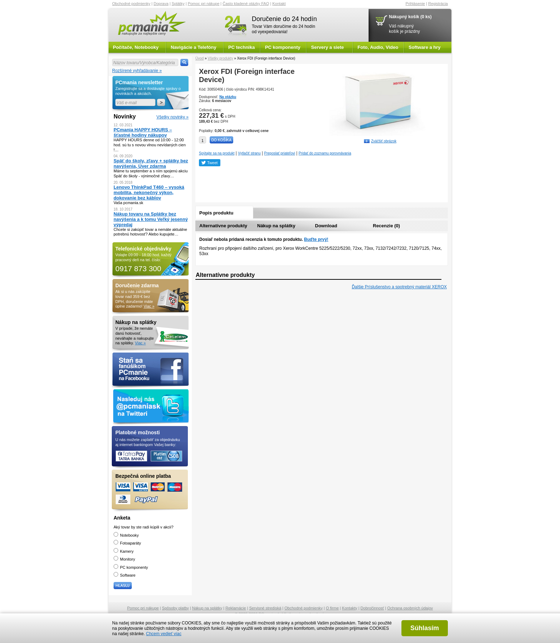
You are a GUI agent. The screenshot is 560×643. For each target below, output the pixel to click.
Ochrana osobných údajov (410, 608)
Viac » (149, 306)
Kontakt (279, 3)
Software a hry (425, 47)
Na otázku (227, 97)
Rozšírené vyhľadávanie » (137, 70)
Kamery (124, 551)
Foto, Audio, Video (378, 47)
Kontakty (350, 608)
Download (326, 225)
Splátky (178, 3)
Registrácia (438, 3)
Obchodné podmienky (131, 3)
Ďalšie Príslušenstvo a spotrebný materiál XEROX (399, 286)
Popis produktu (216, 213)
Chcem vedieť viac (163, 633)
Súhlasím (424, 628)
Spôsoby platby (175, 608)
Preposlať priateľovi (279, 153)
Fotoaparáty (127, 543)
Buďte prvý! (316, 239)
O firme (332, 608)
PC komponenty (282, 47)
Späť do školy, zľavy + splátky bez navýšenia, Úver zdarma (151, 163)
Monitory (124, 559)
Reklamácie (235, 608)
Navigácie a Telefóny (193, 47)
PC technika (241, 47)
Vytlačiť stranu (249, 153)
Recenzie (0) (386, 225)
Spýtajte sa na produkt (217, 153)
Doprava (161, 3)
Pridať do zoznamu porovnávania (325, 153)
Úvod (199, 58)
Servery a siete (327, 47)
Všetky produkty (220, 58)
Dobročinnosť (372, 608)
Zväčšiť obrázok (383, 141)
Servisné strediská (265, 608)
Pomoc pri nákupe (204, 3)
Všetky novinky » (172, 117)
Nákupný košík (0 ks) (410, 16)
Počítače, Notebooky (136, 47)
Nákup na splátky (276, 225)
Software (124, 575)
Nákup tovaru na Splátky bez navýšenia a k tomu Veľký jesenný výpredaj (151, 219)
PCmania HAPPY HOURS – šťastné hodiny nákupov (143, 132)
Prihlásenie (415, 3)
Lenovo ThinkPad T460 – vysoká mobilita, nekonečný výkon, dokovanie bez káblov (149, 192)
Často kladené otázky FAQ (245, 3)
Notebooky (126, 535)
